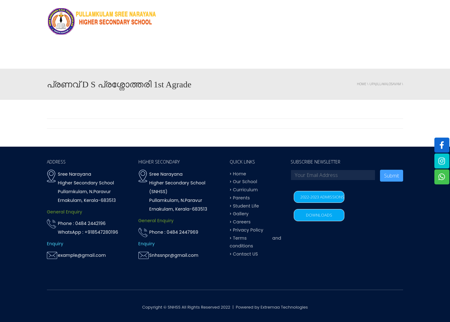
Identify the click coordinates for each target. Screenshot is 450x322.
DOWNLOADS (319, 215)
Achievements (276, 56)
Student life (318, 56)
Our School (245, 181)
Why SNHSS (158, 56)
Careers (242, 222)
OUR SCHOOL (196, 56)
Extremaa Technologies (284, 307)
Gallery (240, 214)
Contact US (385, 56)
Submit (391, 175)
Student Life (246, 205)
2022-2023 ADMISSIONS (322, 197)
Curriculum (235, 56)
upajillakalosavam (385, 84)
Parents (352, 56)
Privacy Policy (248, 230)
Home (129, 56)
